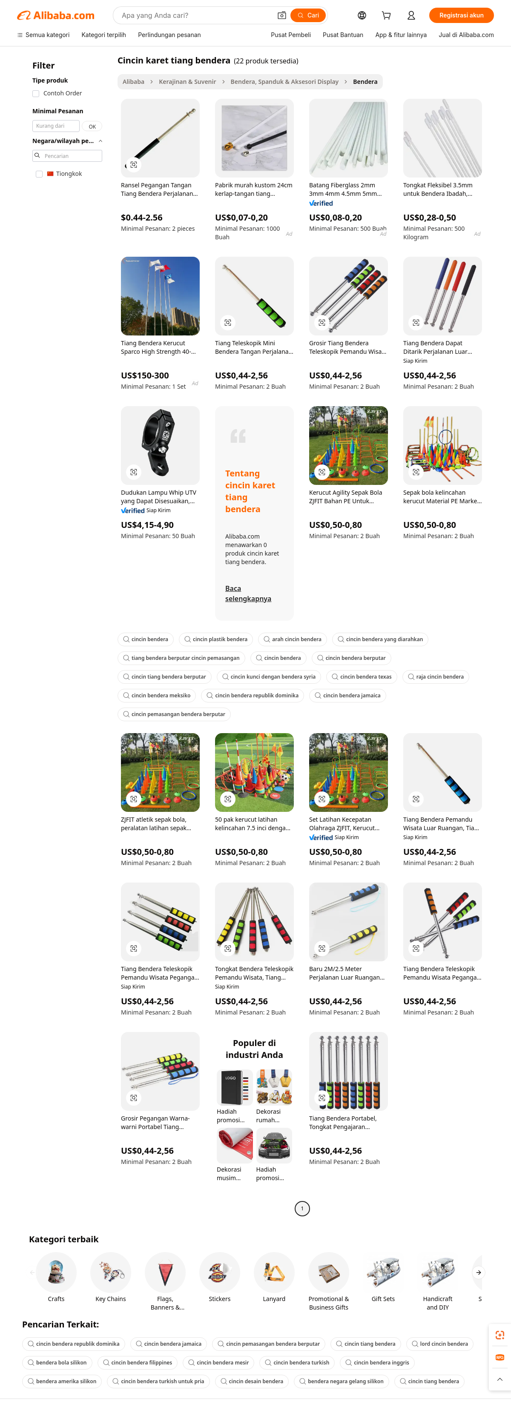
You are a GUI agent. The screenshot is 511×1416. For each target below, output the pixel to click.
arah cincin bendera (293, 639)
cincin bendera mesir (218, 1362)
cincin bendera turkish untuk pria (158, 1381)
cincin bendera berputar (351, 658)
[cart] (388, 16)
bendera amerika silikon (62, 1381)
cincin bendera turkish (297, 1362)
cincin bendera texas (361, 676)
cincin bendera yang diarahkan (380, 639)
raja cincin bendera (436, 676)
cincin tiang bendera (366, 1343)
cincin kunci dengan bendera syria (269, 676)
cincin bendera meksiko (156, 695)
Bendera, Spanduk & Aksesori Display (285, 81)
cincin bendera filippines (137, 1362)
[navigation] (64, 635)
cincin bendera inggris (377, 1362)
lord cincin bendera (440, 1343)
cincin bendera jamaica (348, 695)
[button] (282, 15)
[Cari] (308, 15)
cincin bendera (145, 639)
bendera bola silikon (57, 1362)
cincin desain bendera (252, 1381)
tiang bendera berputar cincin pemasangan (181, 658)
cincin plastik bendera (215, 639)
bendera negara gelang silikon (341, 1381)
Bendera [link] (365, 81)
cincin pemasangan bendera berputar (174, 714)
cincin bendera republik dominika (253, 695)
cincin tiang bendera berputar (164, 676)
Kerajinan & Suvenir (187, 81)
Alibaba (133, 81)
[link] (500, 1335)
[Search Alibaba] (196, 15)
